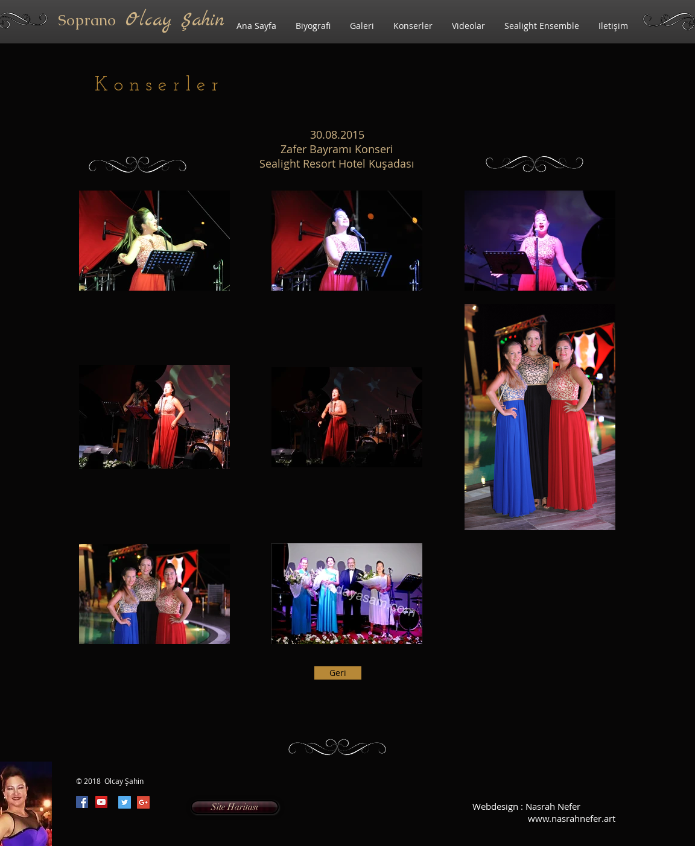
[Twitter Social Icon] (124, 802)
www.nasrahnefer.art (571, 818)
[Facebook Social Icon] (82, 802)
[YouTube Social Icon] (101, 802)
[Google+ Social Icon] (143, 802)
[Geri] (337, 673)
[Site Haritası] (235, 807)
